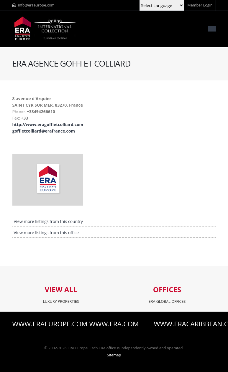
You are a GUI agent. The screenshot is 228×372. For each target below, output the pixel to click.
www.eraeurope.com (43, 324)
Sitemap (114, 355)
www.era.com (114, 324)
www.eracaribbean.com (185, 324)
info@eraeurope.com (36, 5)
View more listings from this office (46, 232)
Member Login (199, 5)
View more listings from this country (48, 221)
